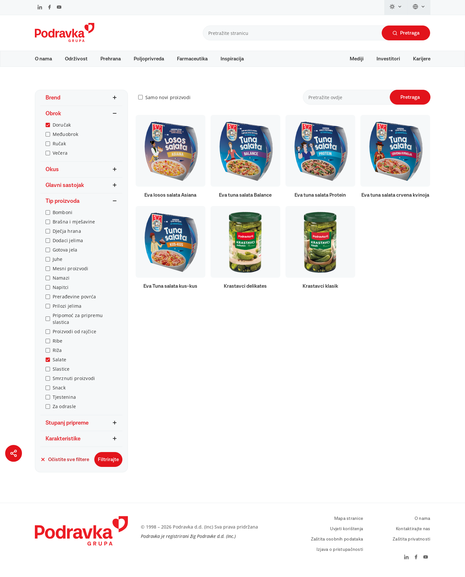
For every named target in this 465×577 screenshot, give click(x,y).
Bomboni (63, 214)
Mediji (357, 58)
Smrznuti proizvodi (74, 379)
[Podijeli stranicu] (13, 453)
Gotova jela (65, 251)
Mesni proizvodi (70, 270)
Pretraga (405, 33)
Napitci (61, 288)
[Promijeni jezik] (419, 7)
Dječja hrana (67, 232)
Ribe (58, 342)
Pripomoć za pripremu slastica (78, 320)
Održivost (76, 58)
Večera (60, 154)
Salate (60, 361)
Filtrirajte (108, 460)
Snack (59, 389)
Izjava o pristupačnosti (339, 551)
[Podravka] (64, 40)
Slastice (61, 370)
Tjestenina (64, 398)
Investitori (388, 58)
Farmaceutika (192, 58)
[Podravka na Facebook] (49, 7)
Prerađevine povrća (74, 298)
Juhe (58, 260)
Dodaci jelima (68, 242)
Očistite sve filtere (64, 460)
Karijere (421, 58)
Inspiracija (232, 58)
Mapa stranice (348, 520)
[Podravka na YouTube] (59, 7)
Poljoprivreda (149, 58)
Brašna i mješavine (74, 223)
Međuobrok (65, 135)
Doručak (62, 126)
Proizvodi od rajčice (75, 333)
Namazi (61, 279)
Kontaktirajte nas (413, 530)
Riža (57, 351)
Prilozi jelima (67, 307)
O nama (43, 58)
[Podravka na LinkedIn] (39, 7)
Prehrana (110, 58)
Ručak (59, 145)
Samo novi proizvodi (168, 99)
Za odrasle (64, 408)
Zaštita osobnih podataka (337, 540)
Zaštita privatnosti (411, 540)
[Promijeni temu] (396, 7)
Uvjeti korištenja (346, 530)
